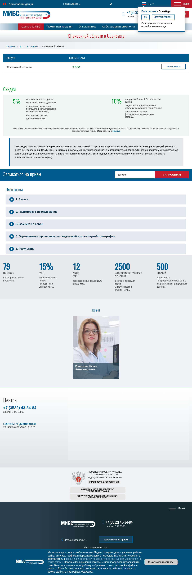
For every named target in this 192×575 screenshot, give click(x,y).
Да (145, 17)
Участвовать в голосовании (104, 482)
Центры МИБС (30, 26)
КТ (21, 46)
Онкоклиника (87, 26)
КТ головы (32, 46)
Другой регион (163, 17)
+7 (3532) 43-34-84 (19, 408)
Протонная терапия (59, 26)
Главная (11, 46)
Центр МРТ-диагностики (19, 424)
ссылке (116, 131)
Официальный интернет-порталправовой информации (97, 490)
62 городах (10, 277)
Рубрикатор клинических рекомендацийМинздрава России (97, 497)
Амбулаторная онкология (118, 26)
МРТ (42, 272)
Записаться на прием (116, 539)
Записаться (173, 67)
